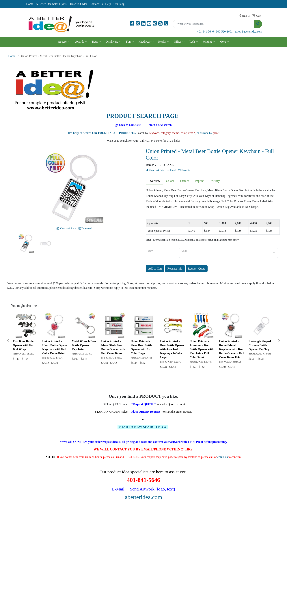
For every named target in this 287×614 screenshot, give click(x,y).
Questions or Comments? (40, 548)
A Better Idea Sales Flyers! (51, 3)
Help (108, 3)
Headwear (146, 41)
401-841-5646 (205, 31)
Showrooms (72, 530)
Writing (209, 41)
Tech (193, 41)
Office (179, 41)
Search (69, 525)
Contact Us (96, 3)
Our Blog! (119, 3)
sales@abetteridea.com (248, 31)
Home (29, 3)
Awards (81, 41)
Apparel (64, 41)
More (224, 41)
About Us (30, 530)
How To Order (78, 3)
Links (68, 535)
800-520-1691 (224, 31)
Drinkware (113, 41)
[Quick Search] (213, 24)
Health (163, 41)
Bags (96, 41)
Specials (30, 540)
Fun (130, 41)
